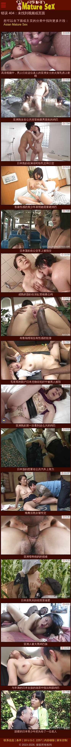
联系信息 (9, 740)
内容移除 (49, 740)
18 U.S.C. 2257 (33, 740)
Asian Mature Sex (15, 24)
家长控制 (62, 740)
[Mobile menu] (3, 5)
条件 (19, 740)
